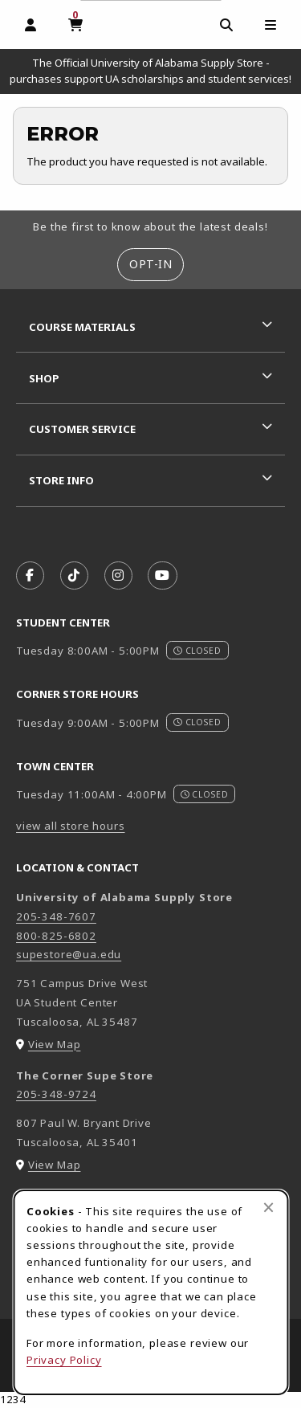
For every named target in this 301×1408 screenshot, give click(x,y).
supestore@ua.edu (68, 954)
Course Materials (82, 327)
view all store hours (70, 825)
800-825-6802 (56, 935)
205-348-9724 (56, 1094)
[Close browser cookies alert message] (268, 1207)
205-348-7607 (56, 916)
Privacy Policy (64, 1360)
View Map (54, 1044)
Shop (44, 378)
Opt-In (150, 263)
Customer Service (82, 429)
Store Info (61, 480)
